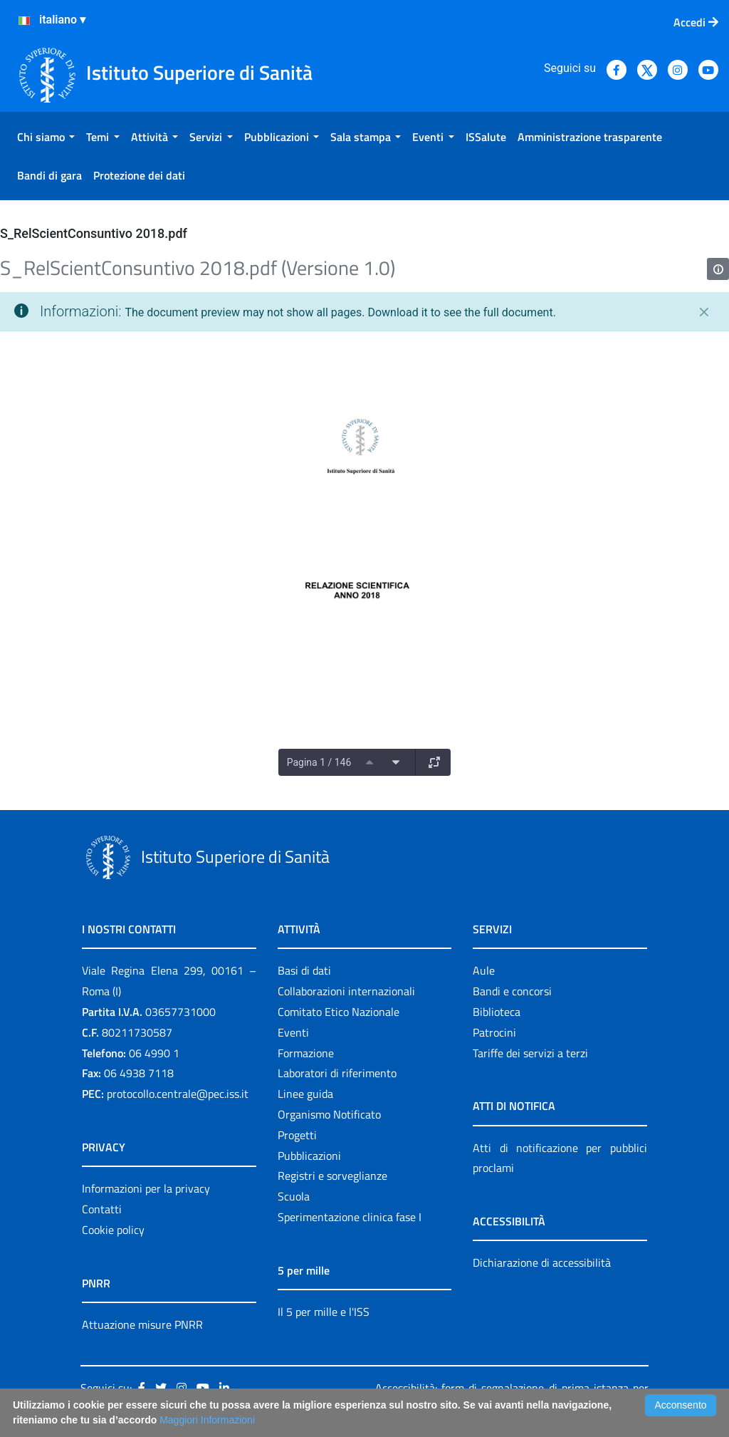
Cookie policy (113, 1229)
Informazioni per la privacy (146, 1188)
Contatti (102, 1209)
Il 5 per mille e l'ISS (323, 1311)
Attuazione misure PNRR (142, 1324)
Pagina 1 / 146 (319, 762)
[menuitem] (45, 137)
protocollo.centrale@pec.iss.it (177, 1093)
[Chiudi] (704, 312)
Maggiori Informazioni (207, 1420)
